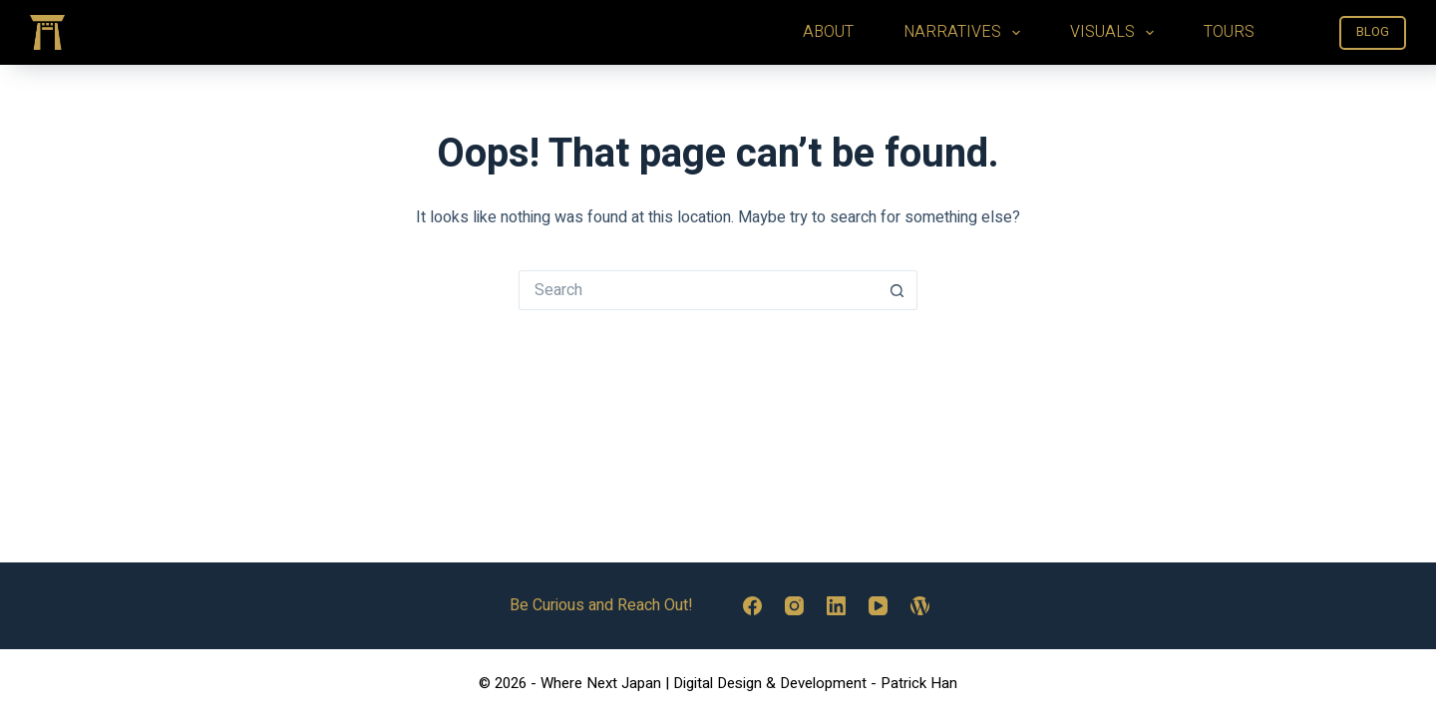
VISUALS (1116, 32)
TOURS (1229, 32)
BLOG (1372, 31)
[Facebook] (752, 605)
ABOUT (828, 32)
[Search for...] (698, 290)
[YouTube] (878, 605)
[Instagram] (794, 605)
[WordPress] (919, 605)
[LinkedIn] (836, 605)
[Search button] (897, 290)
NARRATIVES (965, 32)
